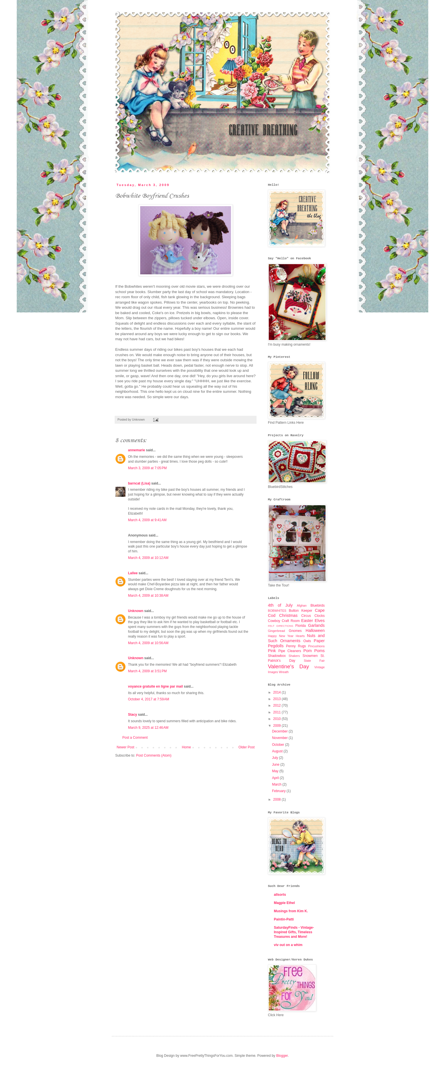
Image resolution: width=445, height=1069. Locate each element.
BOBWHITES (277, 610)
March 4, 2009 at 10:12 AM (148, 558)
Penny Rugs (296, 646)
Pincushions (316, 646)
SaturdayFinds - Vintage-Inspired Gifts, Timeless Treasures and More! (294, 932)
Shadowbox (277, 656)
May (275, 771)
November (280, 738)
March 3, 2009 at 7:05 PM (147, 468)
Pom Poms (314, 650)
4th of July (280, 605)
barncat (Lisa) (139, 483)
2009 (277, 726)
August (278, 751)
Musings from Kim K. (291, 911)
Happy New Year (280, 636)
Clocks (319, 616)
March (277, 784)
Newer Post (125, 747)
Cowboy (274, 621)
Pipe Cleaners (289, 651)
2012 (277, 705)
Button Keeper (300, 611)
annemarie (136, 450)
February (279, 791)
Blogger (282, 1056)
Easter (307, 620)
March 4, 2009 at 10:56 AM (148, 643)
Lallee (133, 573)
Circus (306, 616)
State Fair (314, 660)
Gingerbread (276, 630)
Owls (307, 641)
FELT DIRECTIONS (280, 625)
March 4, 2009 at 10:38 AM (148, 596)
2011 (277, 712)
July (275, 758)
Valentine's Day (288, 666)
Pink (272, 650)
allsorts (280, 895)
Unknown (135, 611)
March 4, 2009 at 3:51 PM (147, 671)
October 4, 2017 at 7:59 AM (148, 699)
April (276, 778)
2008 (277, 799)
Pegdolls (276, 646)
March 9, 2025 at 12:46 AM (148, 728)
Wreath (284, 672)
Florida (300, 626)
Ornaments (290, 640)
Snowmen (310, 656)
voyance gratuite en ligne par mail (155, 686)
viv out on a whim (288, 945)
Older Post (246, 747)
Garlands (316, 625)
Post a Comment (135, 738)
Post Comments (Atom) (153, 755)
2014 (277, 692)
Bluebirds (317, 605)
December (280, 731)
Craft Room (291, 621)
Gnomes (295, 631)
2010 (277, 719)
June (276, 765)
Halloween (315, 630)
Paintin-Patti (284, 919)
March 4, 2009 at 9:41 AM (147, 520)
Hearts (300, 636)
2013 (277, 699)
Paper (319, 640)
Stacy (132, 715)
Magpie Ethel (284, 903)
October (278, 745)
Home (186, 747)
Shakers (294, 655)
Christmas (288, 615)
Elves (320, 620)
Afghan (302, 605)
